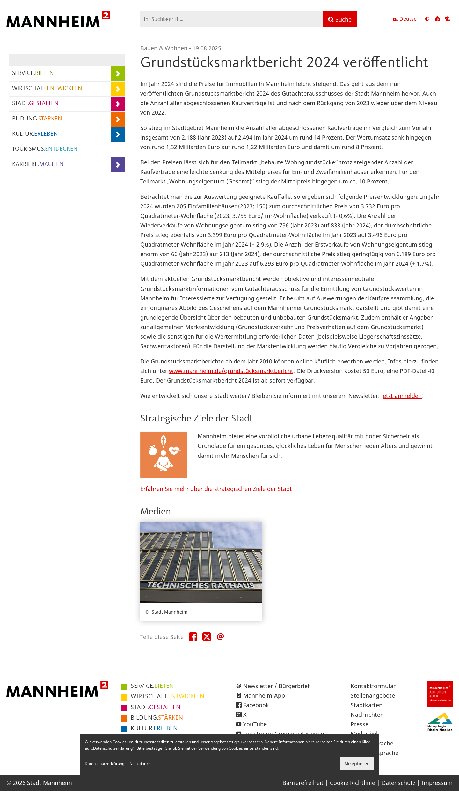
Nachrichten (367, 714)
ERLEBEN (154, 728)
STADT (35, 104)
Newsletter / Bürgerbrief (276, 686)
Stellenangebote (373, 695)
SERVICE (33, 73)
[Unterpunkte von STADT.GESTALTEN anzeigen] (118, 104)
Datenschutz (398, 783)
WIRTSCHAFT (47, 89)
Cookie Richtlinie (352, 783)
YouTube (255, 724)
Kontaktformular (373, 686)
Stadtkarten (366, 705)
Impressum (437, 783)
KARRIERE (38, 165)
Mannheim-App (264, 695)
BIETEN (152, 686)
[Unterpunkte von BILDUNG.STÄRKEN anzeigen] (118, 119)
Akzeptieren (357, 763)
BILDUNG (37, 119)
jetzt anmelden (401, 395)
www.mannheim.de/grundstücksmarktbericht (231, 371)
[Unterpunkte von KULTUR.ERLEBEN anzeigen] (118, 134)
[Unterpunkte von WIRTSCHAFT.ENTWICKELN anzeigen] (118, 89)
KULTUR (35, 134)
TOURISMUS (45, 149)
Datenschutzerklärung (104, 763)
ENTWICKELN (167, 697)
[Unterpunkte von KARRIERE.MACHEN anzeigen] (118, 164)
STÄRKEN (157, 718)
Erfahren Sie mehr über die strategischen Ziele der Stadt (216, 489)
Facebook (256, 705)
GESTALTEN (155, 707)
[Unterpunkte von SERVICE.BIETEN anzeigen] (118, 73)
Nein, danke (139, 763)
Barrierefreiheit (303, 783)
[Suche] (340, 19)
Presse (359, 724)
